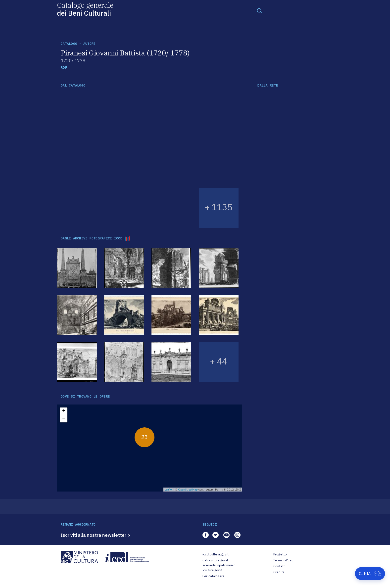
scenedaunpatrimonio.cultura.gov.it (219, 567)
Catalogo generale (85, 8)
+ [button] (63, 411)
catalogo (69, 44)
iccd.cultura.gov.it (215, 554)
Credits (279, 572)
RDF (64, 67)
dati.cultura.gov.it (215, 560)
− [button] (63, 418)
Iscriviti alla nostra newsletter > (95, 535)
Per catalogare (213, 576)
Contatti (279, 566)
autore (89, 44)
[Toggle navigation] (259, 10)
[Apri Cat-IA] (370, 573)
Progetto (280, 554)
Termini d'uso (283, 560)
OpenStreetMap (188, 489)
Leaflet (169, 489)
